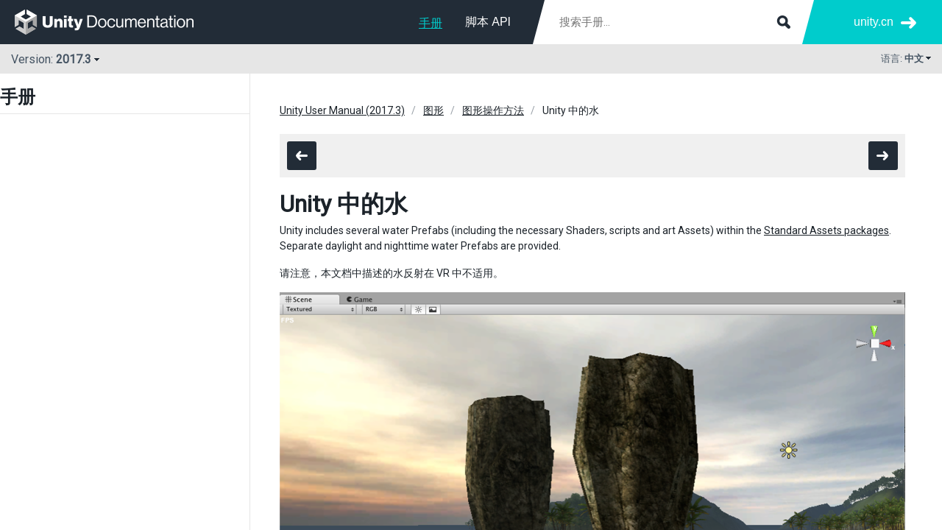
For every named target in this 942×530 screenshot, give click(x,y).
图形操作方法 (493, 110)
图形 (433, 110)
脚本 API (488, 21)
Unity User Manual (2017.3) (342, 110)
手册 (430, 23)
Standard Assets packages (826, 230)
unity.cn (873, 21)
